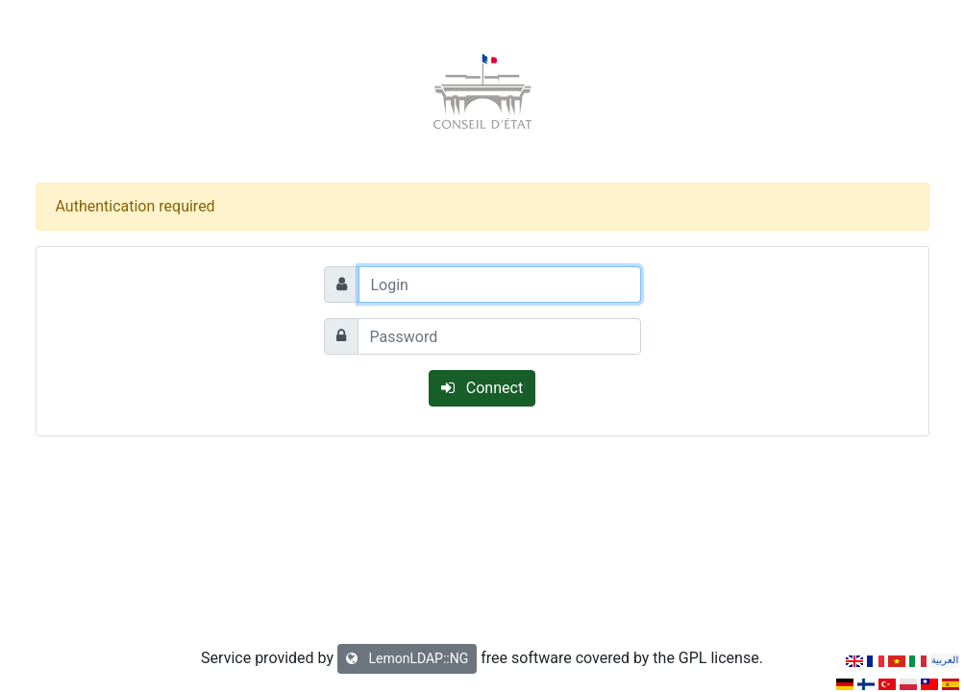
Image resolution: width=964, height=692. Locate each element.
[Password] (499, 336)
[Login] (499, 284)
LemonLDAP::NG (407, 658)
